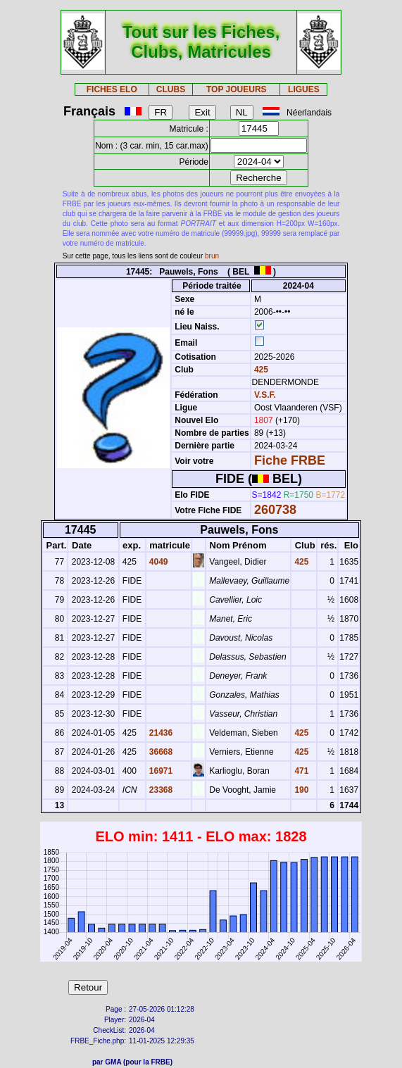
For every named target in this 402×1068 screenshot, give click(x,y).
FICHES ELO (112, 89)
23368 (160, 790)
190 (300, 790)
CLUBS (170, 89)
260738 (275, 510)
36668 (160, 752)
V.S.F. (265, 395)
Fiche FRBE (289, 460)
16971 (160, 771)
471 (300, 771)
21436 (160, 733)
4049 (157, 562)
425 (260, 370)
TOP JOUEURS (236, 89)
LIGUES (304, 89)
